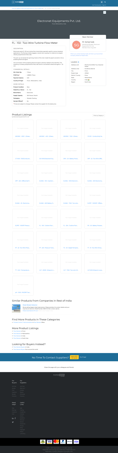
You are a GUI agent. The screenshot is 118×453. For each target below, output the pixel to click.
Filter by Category (98, 115)
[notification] (102, 2)
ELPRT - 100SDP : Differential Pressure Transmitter (103, 203)
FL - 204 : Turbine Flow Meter (72, 225)
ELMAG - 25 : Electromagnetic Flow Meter (27, 203)
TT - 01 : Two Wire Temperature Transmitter (100, 248)
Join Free (22, 384)
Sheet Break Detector (30, 305)
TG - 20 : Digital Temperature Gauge (74, 248)
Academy (22, 416)
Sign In (104, 5)
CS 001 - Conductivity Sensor (96, 136)
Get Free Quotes (96, 5)
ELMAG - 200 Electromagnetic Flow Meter (100, 181)
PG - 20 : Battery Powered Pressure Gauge (100, 225)
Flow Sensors (39, 322)
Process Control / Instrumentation (22, 322)
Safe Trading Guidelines (22, 408)
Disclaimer (22, 422)
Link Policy (22, 432)
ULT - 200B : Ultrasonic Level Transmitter (51, 270)
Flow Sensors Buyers (21, 347)
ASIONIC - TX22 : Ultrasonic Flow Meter (75, 136)
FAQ (13, 406)
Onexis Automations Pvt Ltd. (30, 310)
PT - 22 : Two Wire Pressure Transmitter (26, 248)
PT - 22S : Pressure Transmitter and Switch (51, 248)
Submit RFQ (74, 357)
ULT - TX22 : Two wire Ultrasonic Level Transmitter (78, 270)
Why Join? (22, 386)
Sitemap (14, 408)
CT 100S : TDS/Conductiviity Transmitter (27, 158)
